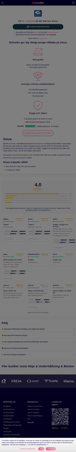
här (27, 444)
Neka (41, 449)
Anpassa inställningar (27, 449)
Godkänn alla (50, 449)
